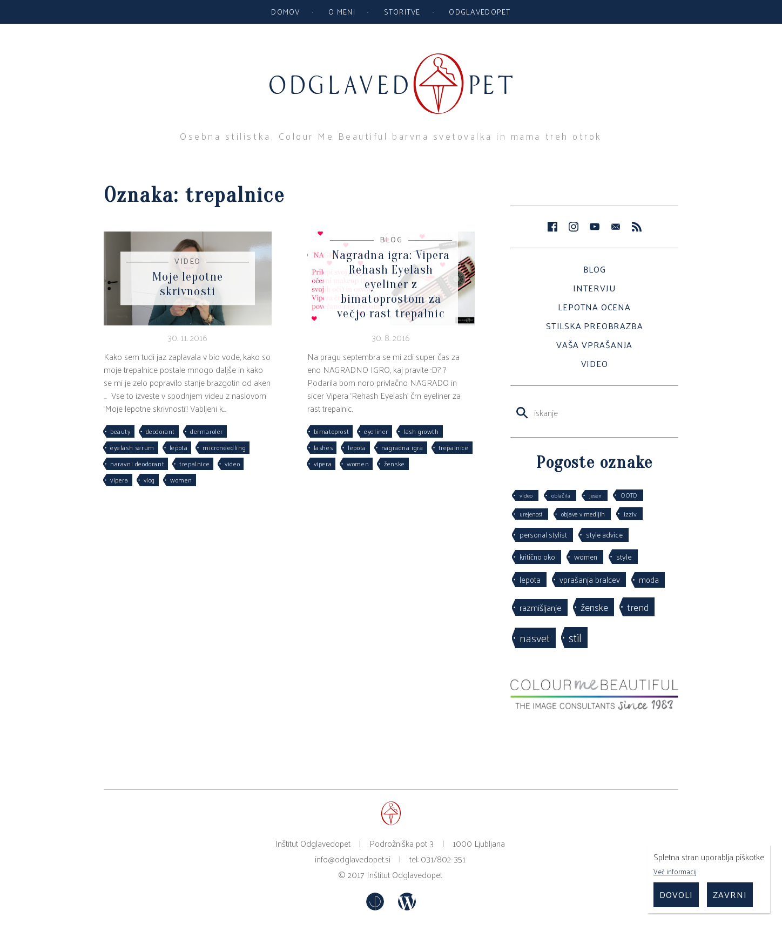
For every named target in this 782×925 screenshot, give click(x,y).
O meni (341, 11)
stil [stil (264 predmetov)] (575, 637)
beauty (120, 431)
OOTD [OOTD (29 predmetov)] (629, 494)
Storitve (402, 11)
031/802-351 (443, 859)
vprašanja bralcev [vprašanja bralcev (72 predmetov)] (589, 579)
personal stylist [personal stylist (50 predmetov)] (543, 534)
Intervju (594, 288)
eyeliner (376, 431)
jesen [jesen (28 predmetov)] (595, 495)
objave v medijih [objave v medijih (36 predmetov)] (583, 514)
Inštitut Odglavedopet (404, 874)
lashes (323, 447)
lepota (179, 447)
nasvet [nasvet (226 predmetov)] (535, 638)
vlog (149, 480)
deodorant (160, 431)
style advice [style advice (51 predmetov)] (604, 534)
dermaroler (206, 431)
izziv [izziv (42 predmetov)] (630, 513)
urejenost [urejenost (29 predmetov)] (531, 513)
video (232, 464)
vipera (119, 480)
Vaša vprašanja (594, 344)
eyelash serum (132, 447)
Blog (594, 269)
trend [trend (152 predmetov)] (638, 606)
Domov (285, 11)
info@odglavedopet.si (352, 859)
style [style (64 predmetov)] (624, 556)
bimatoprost (331, 431)
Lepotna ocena (594, 307)
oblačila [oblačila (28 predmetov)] (560, 495)
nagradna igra (402, 447)
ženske (394, 464)
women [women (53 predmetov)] (585, 556)
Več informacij (675, 871)
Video (594, 363)
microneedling (224, 447)
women (181, 480)
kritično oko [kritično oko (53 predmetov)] (537, 556)
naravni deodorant (137, 464)
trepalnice (194, 464)
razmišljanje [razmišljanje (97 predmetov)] (541, 607)
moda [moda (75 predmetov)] (649, 579)
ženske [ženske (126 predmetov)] (594, 607)
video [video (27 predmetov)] (526, 495)
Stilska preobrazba (594, 326)
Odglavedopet (479, 11)
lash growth (421, 431)
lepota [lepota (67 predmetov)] (530, 579)
